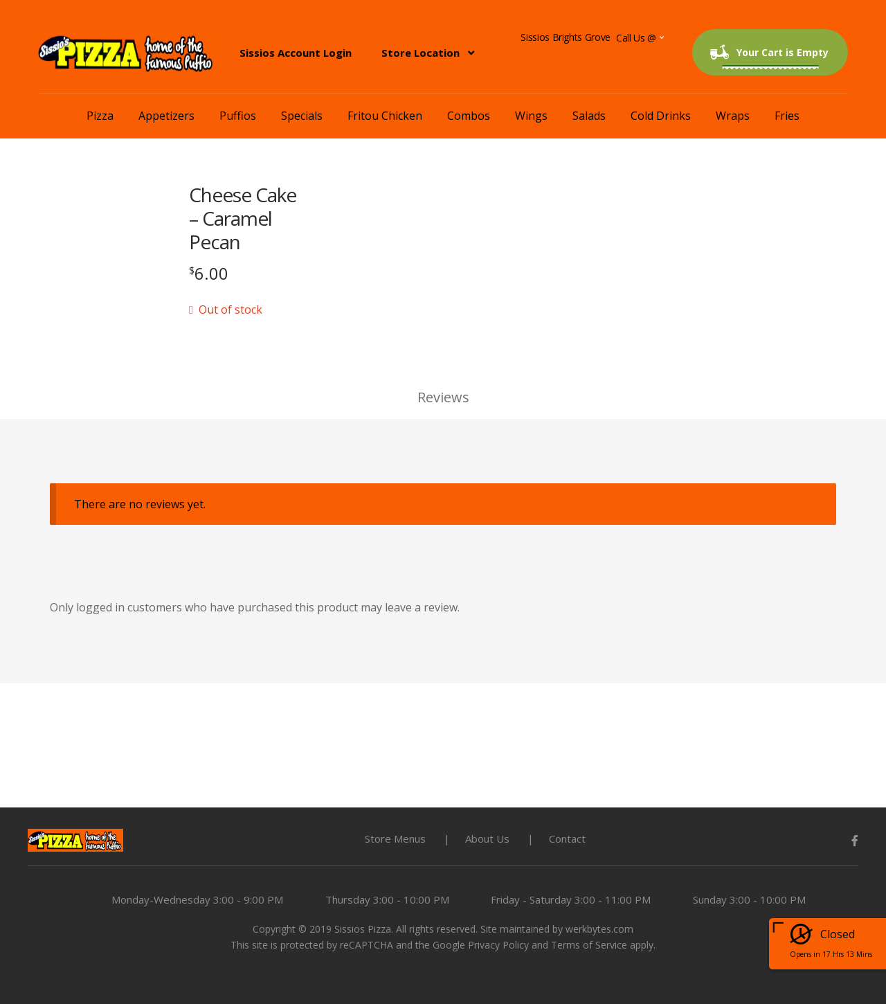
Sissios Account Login (295, 53)
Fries (787, 115)
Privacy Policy (498, 944)
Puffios (237, 115)
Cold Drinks (661, 115)
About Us (487, 838)
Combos (468, 115)
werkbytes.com (599, 928)
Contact (567, 838)
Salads (589, 115)
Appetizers (166, 115)
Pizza (100, 115)
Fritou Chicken (384, 115)
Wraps (733, 115)
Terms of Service (589, 944)
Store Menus (395, 838)
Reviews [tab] (443, 397)
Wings (531, 115)
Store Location (420, 53)
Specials (302, 115)
